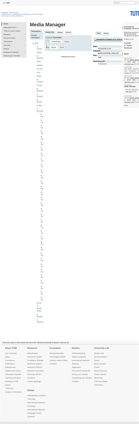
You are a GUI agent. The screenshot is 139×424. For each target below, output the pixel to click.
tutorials (40, 316)
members (40, 81)
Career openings (34, 378)
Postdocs (31, 375)
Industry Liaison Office (59, 357)
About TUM (11, 345)
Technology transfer (58, 354)
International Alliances (36, 407)
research (40, 96)
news (40, 85)
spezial (39, 102)
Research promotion (35, 368)
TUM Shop (98, 382)
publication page (129, 64)
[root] (36, 43)
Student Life (99, 350)
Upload (60, 32)
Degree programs (79, 354)
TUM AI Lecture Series (12, 31)
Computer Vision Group (9, 12)
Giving (7, 382)
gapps (40, 65)
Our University (11, 350)
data (39, 52)
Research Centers (34, 354)
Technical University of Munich (12, 16)
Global (30, 387)
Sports (96, 357)
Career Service (100, 371)
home (40, 69)
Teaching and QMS (13, 375)
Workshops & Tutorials (12, 56)
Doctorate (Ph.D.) (34, 371)
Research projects (34, 361)
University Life (101, 345)
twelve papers (134, 60)
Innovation (55, 345)
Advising (75, 361)
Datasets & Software (11, 52)
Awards (6, 49)
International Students (81, 357)
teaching (40, 111)
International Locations (36, 393)
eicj (39, 61)
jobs (39, 76)
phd (42, 122)
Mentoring (98, 375)
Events (97, 364)
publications (41, 90)
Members (7, 34)
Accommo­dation (100, 354)
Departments (10, 364)
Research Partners (35, 364)
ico (39, 72)
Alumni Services (100, 368)
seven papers (134, 78)
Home (6, 24)
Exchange (31, 403)
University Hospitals (13, 371)
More (126, 105)
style (40, 105)
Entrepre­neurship (57, 350)
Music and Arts (100, 361)
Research (32, 345)
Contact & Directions (13, 389)
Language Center (34, 410)
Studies (76, 345)
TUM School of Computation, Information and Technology (22, 14)
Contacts (53, 361)
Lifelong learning (78, 350)
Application (76, 364)
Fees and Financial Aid (81, 368)
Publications (8, 41)
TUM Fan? (9, 385)
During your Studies (80, 371)
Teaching (7, 45)
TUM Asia (31, 396)
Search (68, 32)
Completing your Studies (82, 375)
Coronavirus (10, 357)
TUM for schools (100, 378)
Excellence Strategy (35, 357)
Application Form (10, 27)
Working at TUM (11, 378)
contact (39, 49)
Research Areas (9, 38)
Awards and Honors (13, 368)
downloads (41, 58)
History (106, 33)
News (7, 354)
